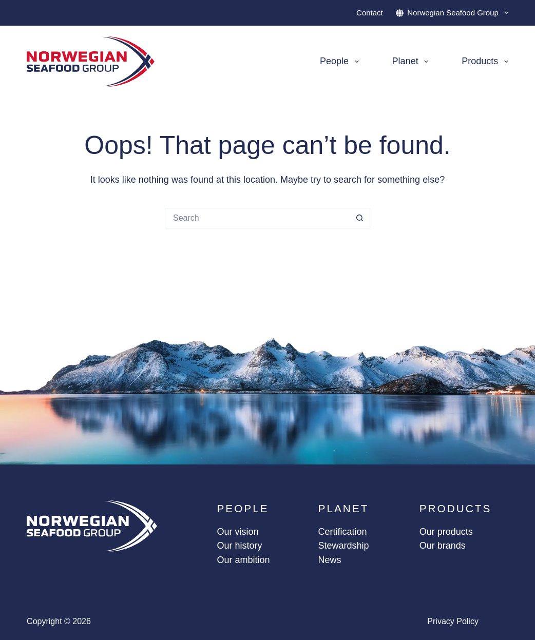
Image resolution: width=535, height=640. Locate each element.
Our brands (442, 545)
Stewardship (343, 545)
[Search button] (360, 218)
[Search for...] (257, 218)
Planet (412, 61)
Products (485, 61)
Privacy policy (453, 621)
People (341, 61)
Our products (446, 532)
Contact (369, 12)
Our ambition (243, 560)
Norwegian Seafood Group (452, 13)
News (329, 560)
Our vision (237, 532)
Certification (342, 532)
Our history (239, 545)
